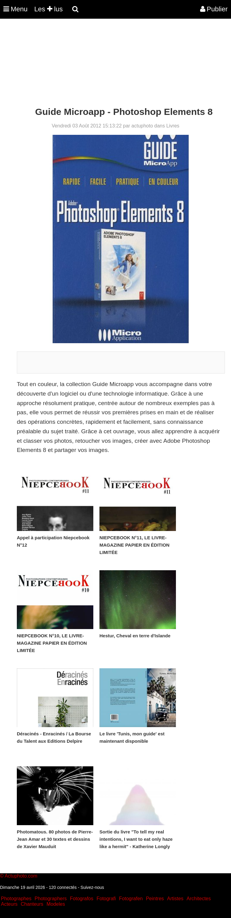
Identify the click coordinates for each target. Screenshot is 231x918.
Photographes (16, 898)
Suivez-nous (92, 887)
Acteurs (9, 904)
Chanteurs (32, 904)
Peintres (155, 898)
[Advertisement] (111, 64)
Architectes (199, 898)
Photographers (51, 898)
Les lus (48, 9)
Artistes (175, 898)
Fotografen (131, 898)
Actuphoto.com (21, 875)
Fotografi (106, 898)
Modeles (56, 904)
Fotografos (81, 898)
